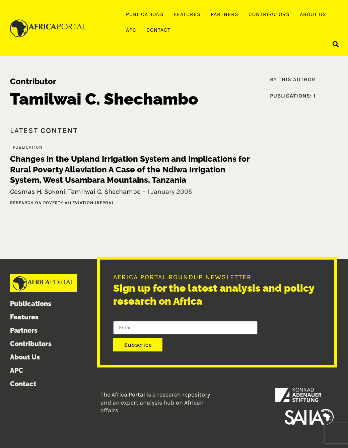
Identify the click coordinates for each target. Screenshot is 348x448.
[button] (335, 43)
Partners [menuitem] (224, 14)
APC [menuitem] (131, 30)
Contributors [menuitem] (269, 14)
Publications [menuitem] (145, 14)
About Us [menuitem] (313, 14)
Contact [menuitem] (158, 30)
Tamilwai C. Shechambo (104, 191)
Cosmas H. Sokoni (37, 191)
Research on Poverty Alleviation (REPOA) (62, 202)
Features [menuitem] (187, 14)
